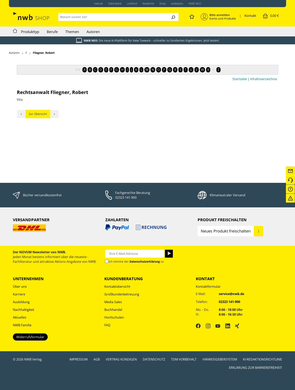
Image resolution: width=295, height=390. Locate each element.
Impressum (78, 359)
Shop (162, 3)
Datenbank (115, 3)
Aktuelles (19, 317)
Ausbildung (21, 302)
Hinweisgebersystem (220, 359)
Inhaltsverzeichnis (263, 79)
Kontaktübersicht (117, 286)
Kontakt (250, 15)
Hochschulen (114, 317)
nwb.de (98, 3)
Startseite (239, 79)
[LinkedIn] (227, 325)
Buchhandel (113, 309)
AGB (96, 359)
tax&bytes (177, 3)
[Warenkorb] (271, 16)
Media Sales (113, 302)
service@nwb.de (231, 294)
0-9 (78, 69)
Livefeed (132, 3)
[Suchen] (173, 17)
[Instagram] (208, 325)
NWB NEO (194, 3)
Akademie (148, 3)
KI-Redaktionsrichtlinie (262, 359)
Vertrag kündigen (121, 359)
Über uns (20, 286)
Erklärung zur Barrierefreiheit (255, 367)
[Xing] (237, 325)
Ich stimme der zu (136, 261)
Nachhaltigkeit (23, 309)
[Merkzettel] (191, 16)
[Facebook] (198, 325)
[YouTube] (217, 325)
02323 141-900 (126, 197)
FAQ (107, 325)
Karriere (19, 294)
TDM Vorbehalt (184, 359)
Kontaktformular (208, 286)
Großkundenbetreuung (121, 294)
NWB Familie (22, 325)
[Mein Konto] (218, 17)
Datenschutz (154, 359)
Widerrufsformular (30, 337)
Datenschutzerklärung (144, 261)
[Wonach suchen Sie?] (113, 17)
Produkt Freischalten (222, 219)
